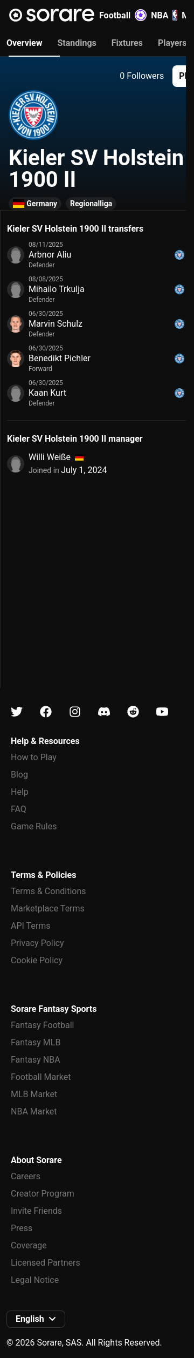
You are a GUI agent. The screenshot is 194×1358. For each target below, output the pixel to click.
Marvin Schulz (55, 324)
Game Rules (34, 826)
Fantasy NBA (35, 1060)
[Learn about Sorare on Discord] (104, 712)
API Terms (31, 926)
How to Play (34, 757)
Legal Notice (35, 1280)
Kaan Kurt (47, 393)
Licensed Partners (45, 1263)
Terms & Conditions (48, 891)
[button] (35, 1319)
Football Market (41, 1077)
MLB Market (34, 1094)
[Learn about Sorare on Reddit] (133, 712)
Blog (19, 774)
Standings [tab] (76, 43)
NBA (164, 15)
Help (20, 792)
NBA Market (34, 1111)
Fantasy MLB (35, 1042)
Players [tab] (172, 43)
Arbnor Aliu (50, 254)
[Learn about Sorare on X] (16, 712)
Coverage (29, 1245)
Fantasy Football (42, 1025)
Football (123, 15)
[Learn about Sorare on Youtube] (162, 712)
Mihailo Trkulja (57, 289)
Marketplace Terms (48, 908)
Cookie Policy (37, 960)
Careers (25, 1176)
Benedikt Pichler (60, 358)
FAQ (18, 809)
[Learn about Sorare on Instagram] (75, 712)
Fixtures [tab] (127, 43)
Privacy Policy (37, 943)
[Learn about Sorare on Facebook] (46, 712)
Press (21, 1228)
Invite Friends (36, 1211)
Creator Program (42, 1193)
